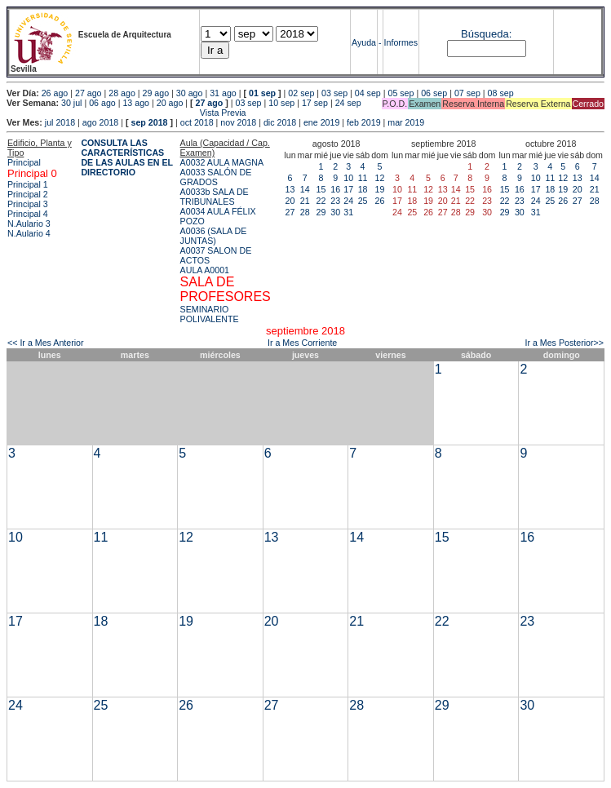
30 (335, 212)
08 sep (501, 93)
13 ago (135, 103)
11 (363, 178)
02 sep (301, 93)
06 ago (102, 103)
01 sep (262, 93)
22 (321, 201)
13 (290, 189)
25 (363, 201)
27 (290, 212)
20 (290, 201)
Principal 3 (27, 204)
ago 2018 (100, 122)
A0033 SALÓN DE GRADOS (216, 177)
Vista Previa (126, 112)
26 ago (55, 93)
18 (363, 189)
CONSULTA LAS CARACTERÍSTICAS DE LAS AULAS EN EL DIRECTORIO (127, 157)
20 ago (170, 103)
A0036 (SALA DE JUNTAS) (213, 236)
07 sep (467, 93)
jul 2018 (60, 122)
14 (305, 189)
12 (380, 178)
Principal (24, 162)
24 (348, 201)
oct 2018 (197, 122)
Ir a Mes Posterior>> (564, 343)
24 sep (348, 103)
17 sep (315, 103)
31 (348, 212)
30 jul (71, 103)
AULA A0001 (204, 270)
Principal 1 (27, 184)
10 (348, 178)
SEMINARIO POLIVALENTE (209, 314)
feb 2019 (363, 122)
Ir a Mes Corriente (302, 343)
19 (380, 189)
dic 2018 (279, 122)
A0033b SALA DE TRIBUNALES (214, 196)
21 (305, 201)
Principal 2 (27, 194)
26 (380, 201)
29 (321, 212)
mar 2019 (405, 122)
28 (305, 212)
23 (335, 201)
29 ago (156, 93)
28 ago (121, 93)
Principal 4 (27, 214)
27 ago (88, 93)
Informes (401, 42)
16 (335, 189)
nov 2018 (238, 122)
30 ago (189, 93)
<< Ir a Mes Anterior (45, 343)
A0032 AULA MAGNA (221, 162)
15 (321, 189)
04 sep (368, 93)
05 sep (400, 93)
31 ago (223, 93)
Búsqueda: (486, 34)
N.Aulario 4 (29, 233)
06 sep (434, 93)
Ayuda (364, 42)
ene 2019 (321, 122)
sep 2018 (149, 122)
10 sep (281, 103)
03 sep (334, 93)
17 (348, 189)
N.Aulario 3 (30, 223)
